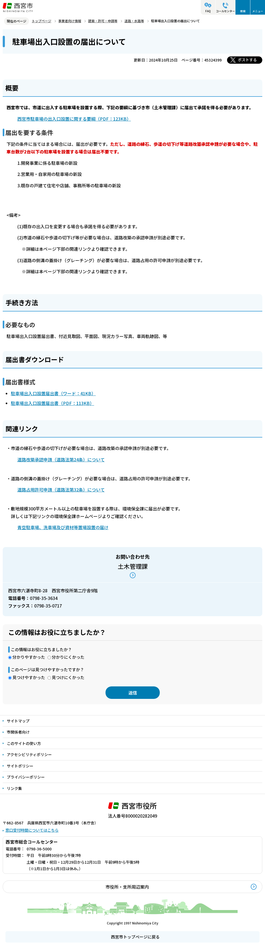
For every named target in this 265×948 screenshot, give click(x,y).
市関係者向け (18, 732)
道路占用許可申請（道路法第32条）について (61, 489)
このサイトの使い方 (24, 743)
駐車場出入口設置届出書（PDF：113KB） (52, 403)
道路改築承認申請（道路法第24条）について (61, 459)
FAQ (208, 11)
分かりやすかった (28, 657)
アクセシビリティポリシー (29, 754)
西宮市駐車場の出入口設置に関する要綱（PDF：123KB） (74, 118)
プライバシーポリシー (26, 777)
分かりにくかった (68, 657)
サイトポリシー (20, 766)
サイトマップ (18, 721)
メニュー (257, 11)
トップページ (41, 20)
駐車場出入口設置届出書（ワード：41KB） (53, 393)
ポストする (247, 59)
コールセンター (225, 11)
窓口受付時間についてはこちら (32, 830)
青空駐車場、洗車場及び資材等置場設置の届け (62, 527)
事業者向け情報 (69, 20)
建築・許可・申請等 (102, 20)
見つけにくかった (68, 677)
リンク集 (14, 788)
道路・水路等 (134, 20)
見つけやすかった (28, 677)
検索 (242, 11)
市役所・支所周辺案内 (127, 886)
